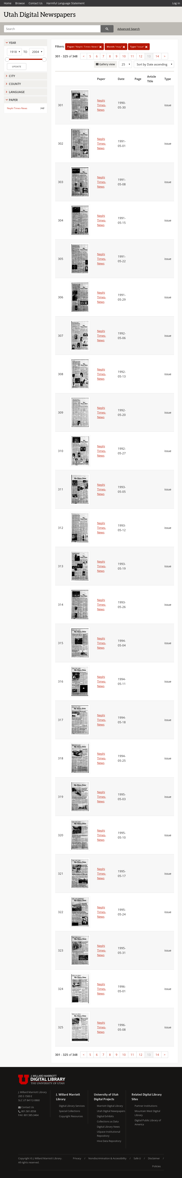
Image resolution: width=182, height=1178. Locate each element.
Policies (156, 1166)
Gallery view (106, 64)
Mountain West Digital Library (147, 1113)
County (15, 84)
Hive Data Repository (109, 1141)
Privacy (77, 1158)
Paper (13, 100)
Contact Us (36, 3)
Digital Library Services (72, 1106)
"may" (116, 46)
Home (7, 3)
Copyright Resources (71, 1116)
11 (132, 56)
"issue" (139, 46)
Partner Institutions (146, 1106)
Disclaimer (154, 1158)
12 (140, 56)
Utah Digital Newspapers (111, 1111)
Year (12, 43)
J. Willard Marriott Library (32, 1092)
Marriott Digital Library (110, 1106)
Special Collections (69, 1111)
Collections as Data (108, 1121)
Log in (176, 3)
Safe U (137, 1158)
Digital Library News (108, 1126)
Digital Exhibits (105, 1116)
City (12, 76)
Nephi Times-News (17, 108)
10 (124, 56)
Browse (20, 3)
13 (149, 56)
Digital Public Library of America (148, 1122)
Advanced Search (128, 29)
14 (157, 56)
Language (17, 92)
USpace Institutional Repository (108, 1133)
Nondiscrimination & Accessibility (107, 1158)
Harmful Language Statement (65, 3)
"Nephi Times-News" (84, 46)
